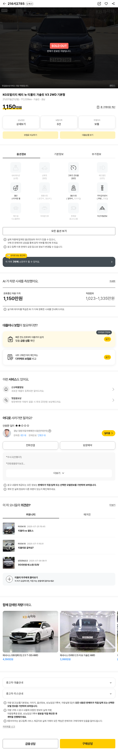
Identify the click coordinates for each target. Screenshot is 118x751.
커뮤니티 (30, 514)
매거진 (87, 514)
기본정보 (59, 154)
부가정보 (96, 154)
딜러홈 (107, 433)
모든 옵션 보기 (59, 231)
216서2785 (20, 4)
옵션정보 (21, 154)
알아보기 (59, 339)
